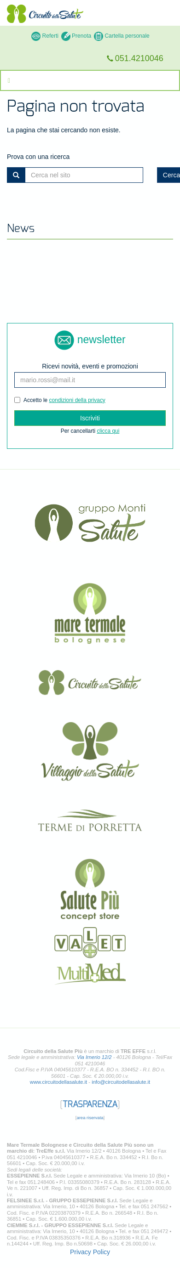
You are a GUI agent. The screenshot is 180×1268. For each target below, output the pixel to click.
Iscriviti (90, 418)
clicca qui (108, 431)
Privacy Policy (90, 1252)
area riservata (89, 1117)
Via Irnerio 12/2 (94, 1057)
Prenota (76, 36)
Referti (44, 36)
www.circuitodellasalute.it (58, 1082)
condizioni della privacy (77, 400)
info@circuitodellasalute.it (121, 1082)
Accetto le (59, 400)
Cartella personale (122, 36)
